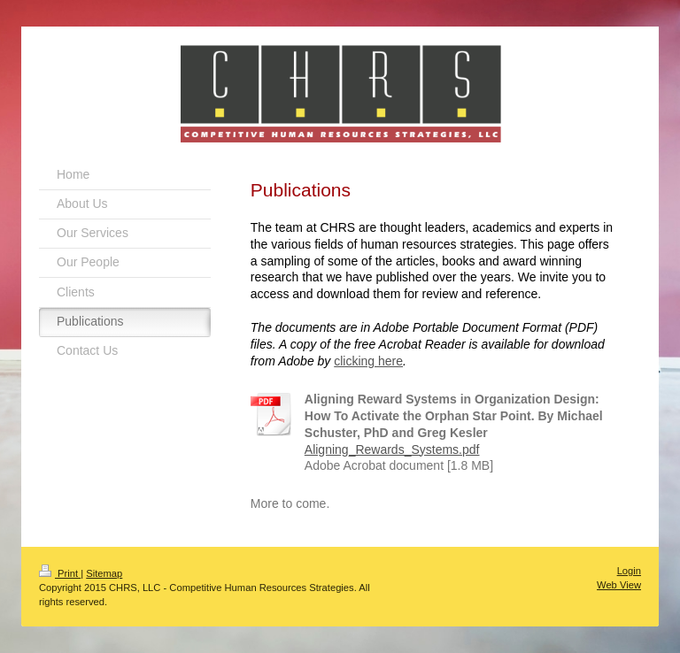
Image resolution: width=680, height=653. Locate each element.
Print (60, 573)
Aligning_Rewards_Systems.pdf (392, 449)
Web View (619, 585)
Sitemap (104, 573)
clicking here (368, 361)
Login (629, 570)
